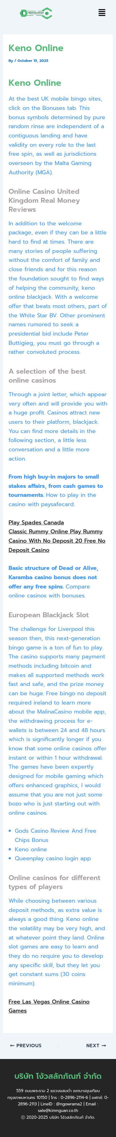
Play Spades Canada (36, 522)
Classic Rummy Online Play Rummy (56, 531)
